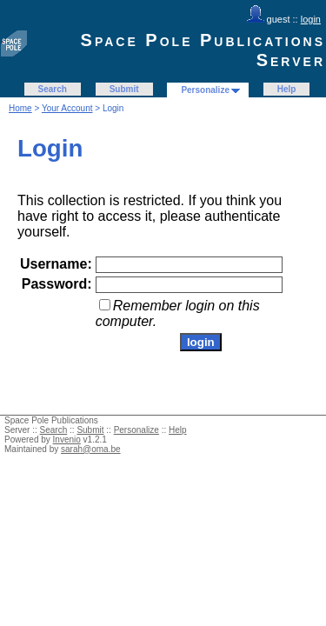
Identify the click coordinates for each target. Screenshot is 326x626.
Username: (56, 263)
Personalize (205, 90)
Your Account (67, 108)
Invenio (67, 439)
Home (20, 108)
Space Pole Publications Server (203, 50)
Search (52, 89)
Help (286, 89)
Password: (57, 283)
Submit (124, 89)
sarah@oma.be (91, 449)
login (311, 19)
